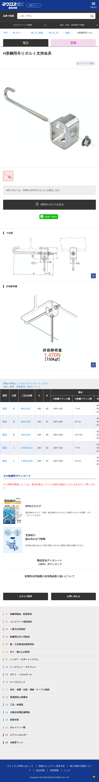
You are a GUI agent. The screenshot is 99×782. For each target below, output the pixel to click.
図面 (5, 408)
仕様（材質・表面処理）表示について (21, 386)
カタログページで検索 (22, 25)
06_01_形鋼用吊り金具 (38, 32)
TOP (5, 32)
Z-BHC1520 (27, 461)
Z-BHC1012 (27, 448)
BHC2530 (25, 434)
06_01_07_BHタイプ (55, 32)
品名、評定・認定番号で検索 (72, 25)
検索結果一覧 (69, 32)
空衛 (73, 43)
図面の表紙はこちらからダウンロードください (26, 383)
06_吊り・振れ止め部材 (20, 32)
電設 (26, 43)
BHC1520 (25, 421)
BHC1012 (25, 408)
